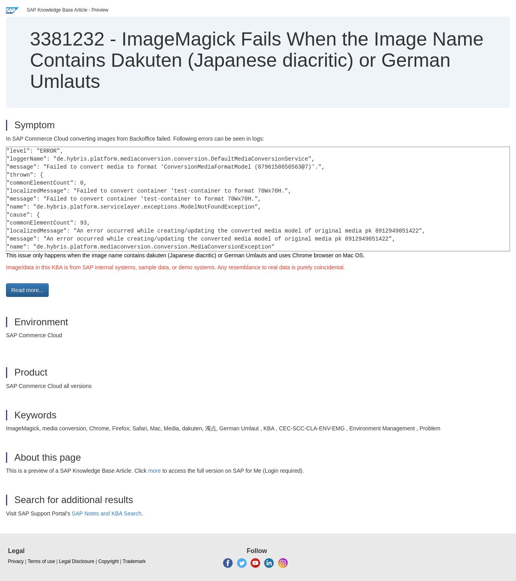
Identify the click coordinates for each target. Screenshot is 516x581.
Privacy (16, 561)
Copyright (108, 561)
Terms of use (41, 561)
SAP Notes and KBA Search (107, 513)
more (154, 471)
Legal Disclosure (77, 561)
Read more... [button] (27, 290)
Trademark (134, 561)
